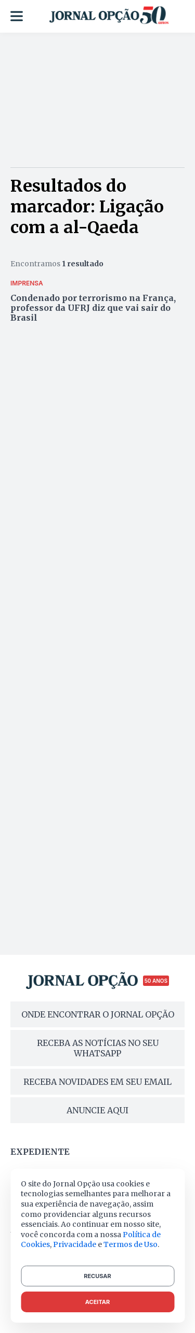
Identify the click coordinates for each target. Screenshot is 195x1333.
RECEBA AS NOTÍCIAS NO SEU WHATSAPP (98, 1048)
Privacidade (74, 1244)
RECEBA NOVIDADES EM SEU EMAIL (97, 1082)
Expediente (40, 1151)
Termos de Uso (130, 1244)
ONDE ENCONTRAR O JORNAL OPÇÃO (97, 1014)
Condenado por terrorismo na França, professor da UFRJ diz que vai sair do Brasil (93, 308)
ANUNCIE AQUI (97, 1110)
